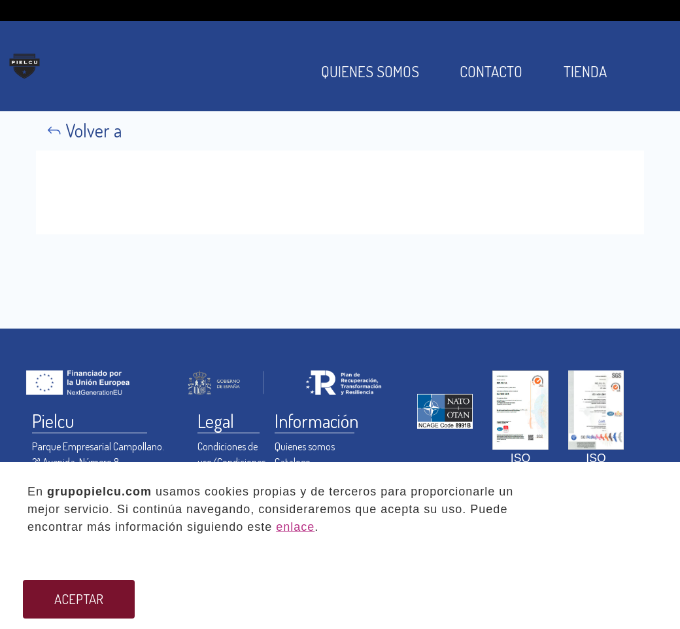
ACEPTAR (78, 598)
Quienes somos (305, 446)
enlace (295, 526)
